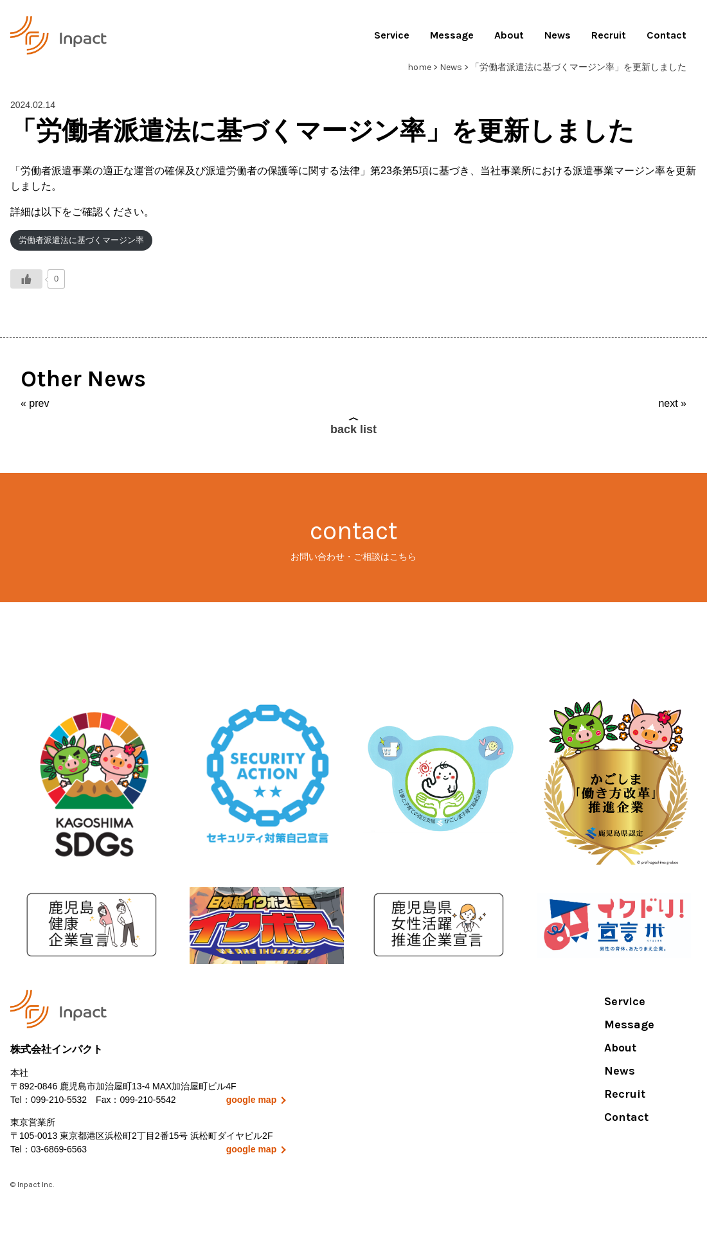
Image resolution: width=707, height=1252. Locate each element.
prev (39, 403)
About (509, 35)
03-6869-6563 (59, 1149)
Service (391, 35)
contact (353, 539)
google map (251, 1100)
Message (452, 35)
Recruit (608, 35)
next (667, 403)
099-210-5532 (59, 1100)
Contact (666, 35)
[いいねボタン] (26, 279)
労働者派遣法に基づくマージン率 (81, 240)
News (557, 35)
